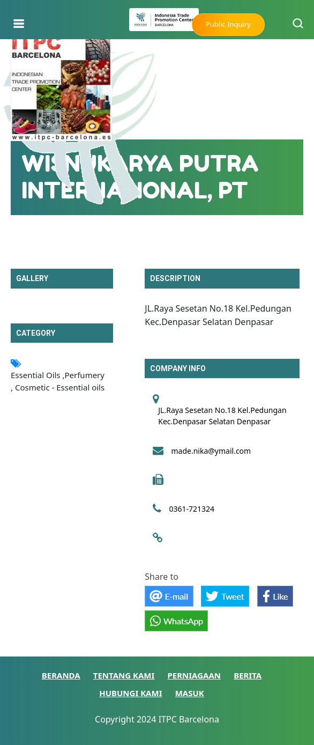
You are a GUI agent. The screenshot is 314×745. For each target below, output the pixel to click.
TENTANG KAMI (124, 675)
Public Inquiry (228, 24)
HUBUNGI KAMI (130, 693)
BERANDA (61, 675)
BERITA (247, 675)
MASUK (189, 693)
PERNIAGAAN (194, 675)
